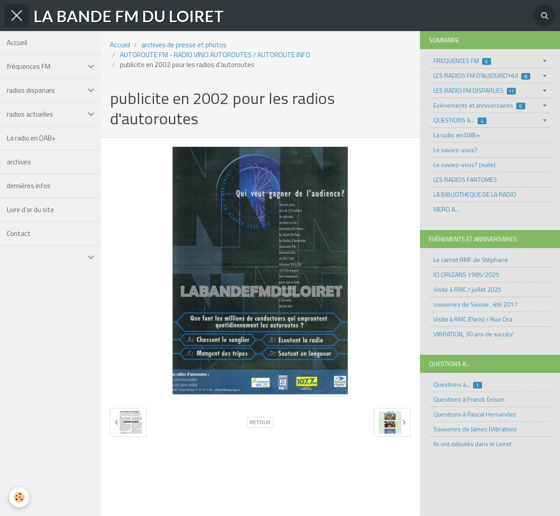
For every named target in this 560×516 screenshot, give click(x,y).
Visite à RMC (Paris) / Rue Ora (472, 319)
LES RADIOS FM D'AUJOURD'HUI (481, 75)
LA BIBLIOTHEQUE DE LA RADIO (474, 194)
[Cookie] (19, 497)
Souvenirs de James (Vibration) (475, 429)
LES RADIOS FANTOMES (465, 179)
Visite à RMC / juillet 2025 (467, 289)
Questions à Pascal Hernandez (474, 414)
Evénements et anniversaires (479, 105)
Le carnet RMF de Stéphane (470, 259)
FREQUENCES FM (462, 60)
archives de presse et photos (184, 45)
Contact (19, 233)
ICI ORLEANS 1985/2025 (466, 274)
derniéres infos (28, 186)
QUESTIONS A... (460, 120)
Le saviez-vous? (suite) (464, 164)
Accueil (17, 42)
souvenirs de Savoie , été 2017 (475, 304)
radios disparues (31, 90)
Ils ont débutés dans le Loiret (472, 443)
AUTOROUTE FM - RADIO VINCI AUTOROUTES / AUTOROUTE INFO (215, 55)
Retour (260, 422)
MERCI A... (446, 209)
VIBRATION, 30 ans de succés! (473, 334)
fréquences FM (28, 66)
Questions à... (457, 384)
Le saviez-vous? (455, 149)
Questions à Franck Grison (469, 399)
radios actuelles (30, 114)
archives (19, 162)
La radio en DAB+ (31, 138)
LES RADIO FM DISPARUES (474, 90)
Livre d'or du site (30, 209)
